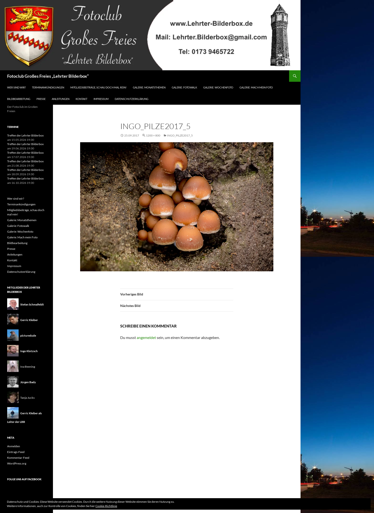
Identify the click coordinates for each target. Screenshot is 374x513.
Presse (41, 98)
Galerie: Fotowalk (184, 87)
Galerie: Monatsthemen (149, 87)
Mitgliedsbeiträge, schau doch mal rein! (98, 87)
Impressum (101, 98)
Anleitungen (60, 98)
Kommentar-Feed (18, 457)
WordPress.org (16, 463)
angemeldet (146, 337)
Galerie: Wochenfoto (218, 87)
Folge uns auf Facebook (24, 479)
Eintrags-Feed (16, 452)
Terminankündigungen (48, 87)
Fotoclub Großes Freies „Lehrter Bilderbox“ (48, 76)
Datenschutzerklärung (131, 98)
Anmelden (13, 446)
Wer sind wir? (16, 87)
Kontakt (81, 98)
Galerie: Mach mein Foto (256, 87)
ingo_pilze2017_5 (180, 135)
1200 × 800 (153, 135)
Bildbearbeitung (18, 98)
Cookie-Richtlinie (106, 506)
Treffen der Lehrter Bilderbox (25, 135)
